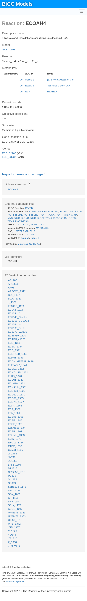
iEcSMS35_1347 (17, 427)
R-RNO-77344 (28, 218)
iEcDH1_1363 (15, 357)
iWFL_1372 (14, 523)
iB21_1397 (13, 294)
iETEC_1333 (14, 446)
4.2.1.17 (25, 238)
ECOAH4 (12, 189)
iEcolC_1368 (14, 405)
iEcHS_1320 (14, 376)
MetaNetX (23, 244)
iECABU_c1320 (16, 339)
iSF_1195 (12, 497)
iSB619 (11, 483)
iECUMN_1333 (16, 435)
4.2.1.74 (34, 238)
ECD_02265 (9, 153)
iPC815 (11, 475)
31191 (18, 224)
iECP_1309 (13, 409)
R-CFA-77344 (66, 211)
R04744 (29, 208)
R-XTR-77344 (22, 221)
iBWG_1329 (14, 298)
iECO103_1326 (16, 390)
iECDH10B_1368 (17, 353)
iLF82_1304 (14, 464)
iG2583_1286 (15, 449)
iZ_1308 (12, 542)
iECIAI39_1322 (16, 383)
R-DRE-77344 (38, 215)
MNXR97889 (42, 228)
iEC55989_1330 (16, 335)
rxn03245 (29, 234)
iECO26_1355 (15, 398)
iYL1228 (12, 531)
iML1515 (12, 468)
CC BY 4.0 (34, 244)
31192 (26, 224)
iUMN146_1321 (16, 512)
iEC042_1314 (15, 309)
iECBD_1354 (14, 346)
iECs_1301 (13, 413)
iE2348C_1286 (16, 306)
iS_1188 (12, 479)
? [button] (44, 174)
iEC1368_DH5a (16, 328)
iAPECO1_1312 (16, 291)
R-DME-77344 (22, 215)
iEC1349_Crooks (17, 317)
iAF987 (11, 287)
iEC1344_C (14, 313)
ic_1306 (12, 302)
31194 (41, 224)
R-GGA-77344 (54, 215)
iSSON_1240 (14, 508)
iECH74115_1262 (17, 372)
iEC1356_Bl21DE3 (18, 320)
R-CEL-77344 (51, 211)
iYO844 (11, 534)
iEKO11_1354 (15, 442)
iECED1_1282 (15, 368)
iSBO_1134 (14, 490)
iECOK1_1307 (15, 401)
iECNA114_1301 (17, 387)
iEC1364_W (14, 324)
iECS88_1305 (15, 416)
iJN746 (11, 457)
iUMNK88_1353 (16, 516)
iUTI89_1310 (14, 520)
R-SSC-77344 (60, 218)
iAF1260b (12, 283)
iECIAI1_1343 (15, 379)
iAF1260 (12, 280)
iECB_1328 (13, 342)
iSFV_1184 (13, 501)
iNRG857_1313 (16, 472)
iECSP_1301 (14, 431)
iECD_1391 (8, 49)
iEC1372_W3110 (17, 331)
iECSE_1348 (14, 420)
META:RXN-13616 (25, 231)
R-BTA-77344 (36, 211)
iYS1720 (12, 538)
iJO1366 (12, 460)
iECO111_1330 (16, 394)
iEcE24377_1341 (17, 365)
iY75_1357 (13, 527)
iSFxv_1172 (14, 505)
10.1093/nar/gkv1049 (14, 581)
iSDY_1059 (13, 494)
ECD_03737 (9, 157)
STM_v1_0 (13, 545)
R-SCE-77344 (44, 218)
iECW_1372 (14, 438)
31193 (33, 224)
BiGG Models (17, 4)
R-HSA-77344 (70, 215)
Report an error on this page (23, 174)
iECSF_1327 (14, 424)
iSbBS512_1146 (16, 486)
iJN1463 (12, 453)
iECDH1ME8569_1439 (20, 361)
